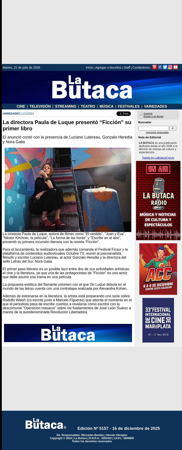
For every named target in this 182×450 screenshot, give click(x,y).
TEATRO (88, 106)
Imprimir (148, 113)
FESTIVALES (129, 106)
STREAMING (65, 106)
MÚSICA (107, 106)
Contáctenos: (141, 67)
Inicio (89, 67)
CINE (21, 106)
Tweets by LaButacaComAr (158, 157)
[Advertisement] (92, 32)
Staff (127, 67)
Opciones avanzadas (157, 132)
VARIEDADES (155, 106)
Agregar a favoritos (108, 67)
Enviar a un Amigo (154, 116)
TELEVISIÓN (40, 106)
